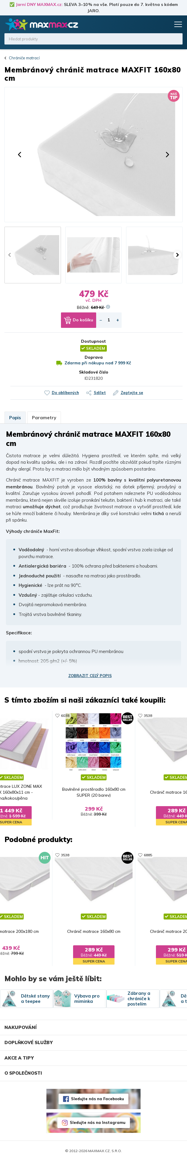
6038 (65, 715)
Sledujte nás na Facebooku (97, 1098)
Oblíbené (153, 24)
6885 (148, 855)
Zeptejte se (132, 392)
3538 (148, 715)
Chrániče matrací (24, 57)
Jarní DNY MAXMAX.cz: (39, 4)
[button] (19, 154)
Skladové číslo (93, 372)
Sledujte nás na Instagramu (97, 1122)
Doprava (94, 357)
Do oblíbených (65, 392)
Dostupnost (93, 341)
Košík (164, 24)
